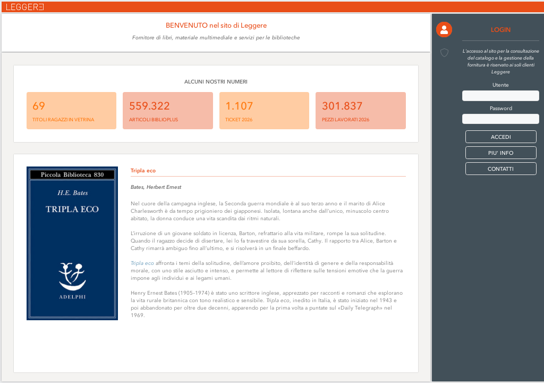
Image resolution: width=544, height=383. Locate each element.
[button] (444, 29)
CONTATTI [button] (501, 168)
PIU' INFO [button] (500, 152)
